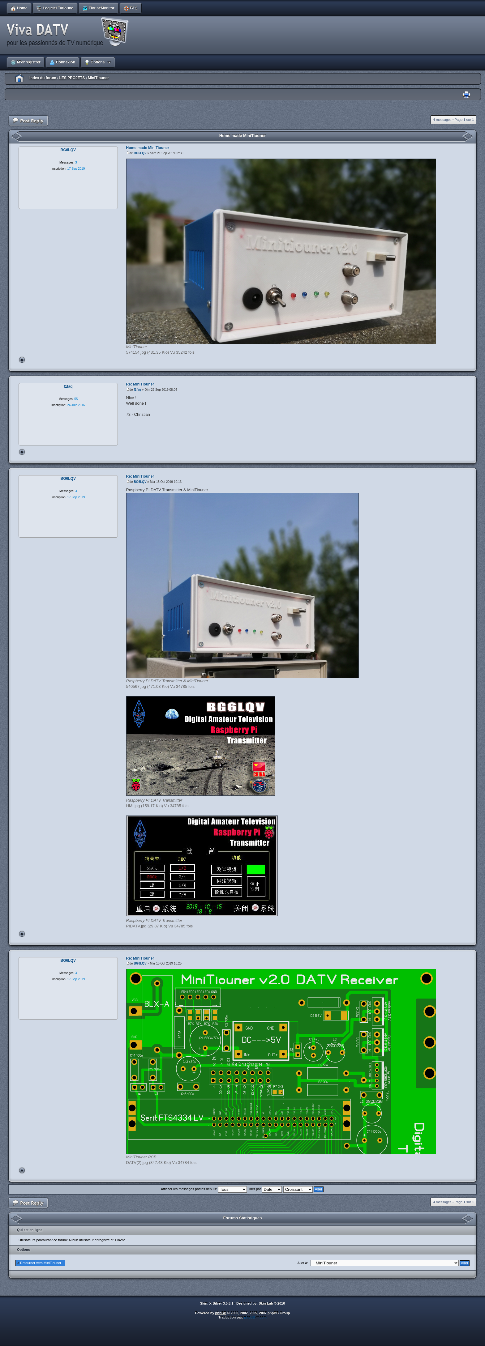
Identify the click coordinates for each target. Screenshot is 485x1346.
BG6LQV (140, 153)
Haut (22, 359)
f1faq (137, 389)
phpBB (220, 1313)
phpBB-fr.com (255, 1317)
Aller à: (302, 1263)
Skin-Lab (266, 1303)
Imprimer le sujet (466, 95)
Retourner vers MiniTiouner (40, 1263)
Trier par (264, 1189)
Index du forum (42, 78)
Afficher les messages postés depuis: (204, 1189)
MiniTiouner (98, 78)
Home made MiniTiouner (242, 135)
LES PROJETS (72, 78)
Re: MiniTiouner (140, 384)
